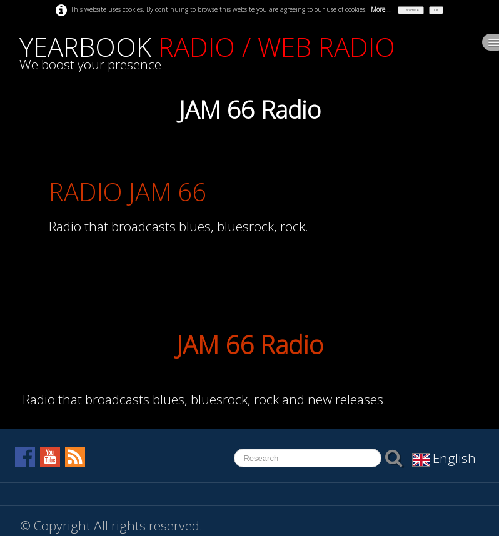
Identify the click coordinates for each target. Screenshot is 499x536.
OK (436, 9)
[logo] (207, 54)
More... (381, 9)
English (445, 458)
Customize (411, 9)
